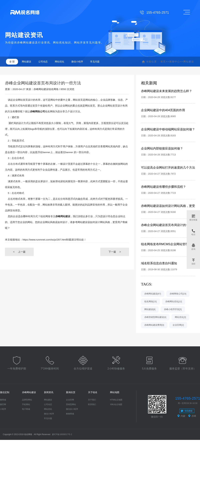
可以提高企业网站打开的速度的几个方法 (168, 167)
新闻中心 (174, 61)
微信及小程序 (72, 409)
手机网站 (26, 404)
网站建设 (26, 61)
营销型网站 (71, 404)
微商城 (3, 400)
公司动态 (43, 61)
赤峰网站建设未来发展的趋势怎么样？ (166, 91)
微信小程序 (77, 61)
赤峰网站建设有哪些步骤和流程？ (163, 186)
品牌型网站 (27, 400)
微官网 (3, 404)
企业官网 (70, 400)
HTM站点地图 (116, 400)
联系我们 (92, 404)
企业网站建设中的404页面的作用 (163, 110)
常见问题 (95, 61)
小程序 (3, 409)
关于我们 (92, 400)
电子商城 (26, 409)
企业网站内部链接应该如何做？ (162, 148)
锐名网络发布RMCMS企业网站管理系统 (167, 244)
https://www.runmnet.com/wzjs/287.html (44, 239)
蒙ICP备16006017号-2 (62, 434)
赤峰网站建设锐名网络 (46, 89)
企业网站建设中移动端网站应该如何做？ (168, 129)
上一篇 (19, 251)
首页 (163, 61)
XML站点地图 (116, 404)
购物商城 (70, 414)
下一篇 (114, 251)
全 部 (12, 61)
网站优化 (59, 61)
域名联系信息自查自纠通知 (159, 263)
